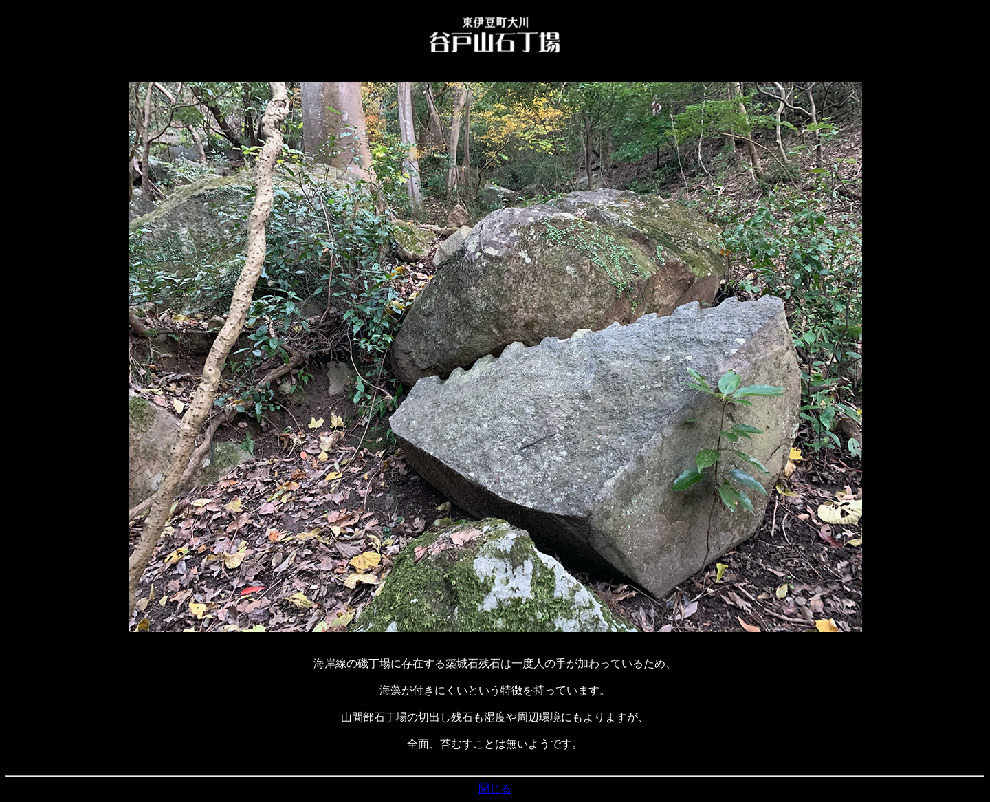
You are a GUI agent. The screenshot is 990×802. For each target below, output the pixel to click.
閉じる (495, 788)
